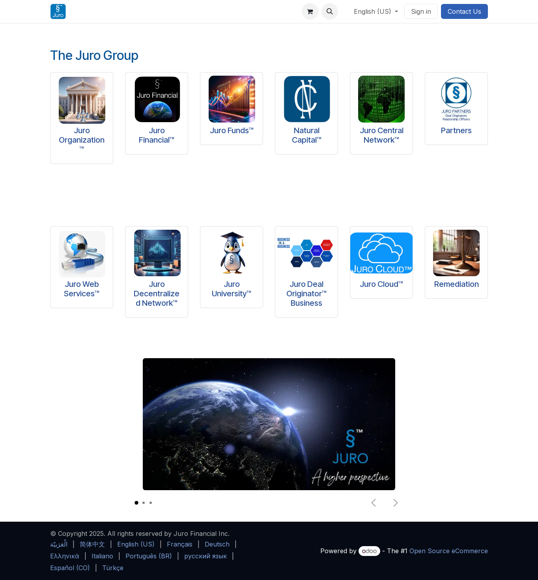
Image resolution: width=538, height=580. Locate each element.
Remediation (456, 284)
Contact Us (464, 11)
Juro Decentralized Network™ (156, 293)
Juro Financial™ (156, 135)
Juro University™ (231, 288)
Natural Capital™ (306, 135)
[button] (329, 11)
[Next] (395, 502)
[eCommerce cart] (310, 11)
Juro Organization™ (82, 140)
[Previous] (373, 502)
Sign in (421, 11)
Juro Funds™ (232, 130)
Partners (456, 130)
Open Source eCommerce (448, 551)
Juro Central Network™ (382, 135)
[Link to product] (81, 95)
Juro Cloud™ (381, 284)
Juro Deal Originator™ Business (306, 293)
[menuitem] (58, 544)
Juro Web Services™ (81, 288)
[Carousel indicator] (136, 503)
